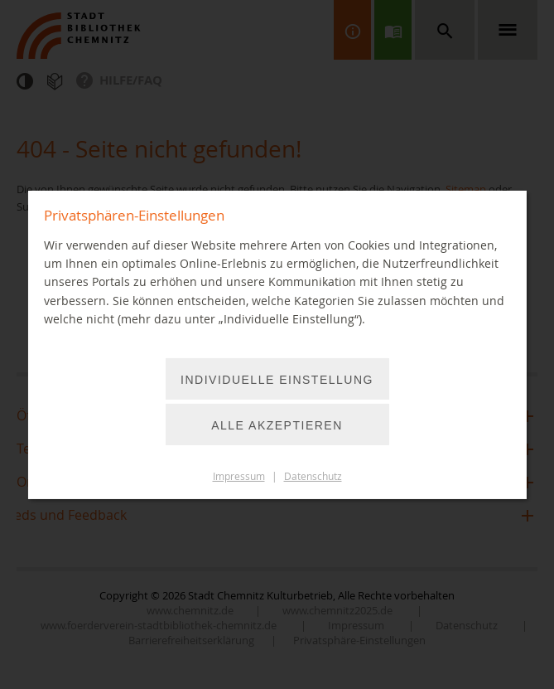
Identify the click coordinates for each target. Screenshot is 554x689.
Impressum (239, 476)
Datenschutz (313, 476)
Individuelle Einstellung (277, 379)
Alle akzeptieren (277, 425)
